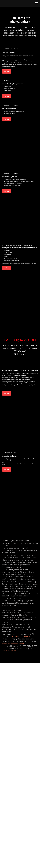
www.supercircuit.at (9, 651)
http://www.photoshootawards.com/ (24, 636)
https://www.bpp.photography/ (13, 644)
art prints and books (9, 109)
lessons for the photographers (12, 84)
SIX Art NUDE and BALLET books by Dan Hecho (20, 370)
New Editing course (9, 52)
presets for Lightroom (9, 177)
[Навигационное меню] (36, 3)
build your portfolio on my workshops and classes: (19, 248)
